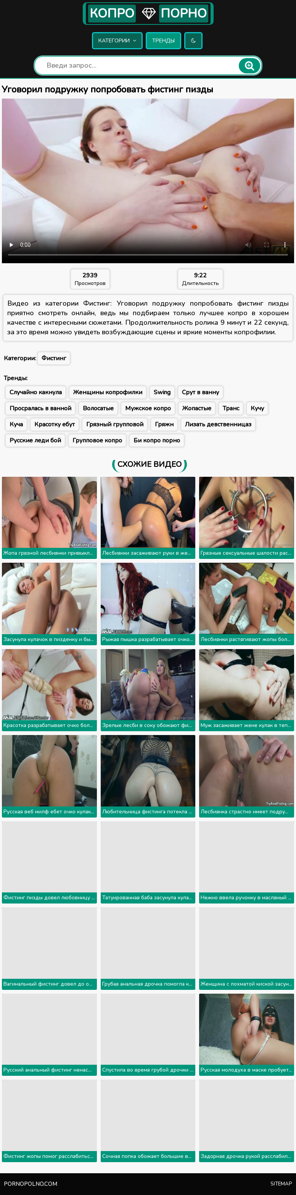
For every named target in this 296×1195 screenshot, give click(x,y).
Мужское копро (148, 408)
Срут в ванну (200, 392)
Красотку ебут (54, 424)
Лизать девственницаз (218, 424)
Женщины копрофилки (107, 392)
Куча (16, 424)
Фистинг (54, 358)
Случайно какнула (36, 392)
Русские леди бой (35, 440)
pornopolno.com (30, 1184)
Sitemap (281, 1183)
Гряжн (164, 424)
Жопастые (196, 408)
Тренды (163, 40)
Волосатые (98, 408)
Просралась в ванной (40, 408)
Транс (231, 408)
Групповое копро (97, 440)
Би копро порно (157, 440)
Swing (162, 392)
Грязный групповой (114, 424)
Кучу (257, 408)
